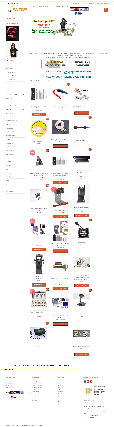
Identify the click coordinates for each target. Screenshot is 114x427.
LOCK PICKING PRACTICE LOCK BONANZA (60, 316)
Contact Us (33, 6)
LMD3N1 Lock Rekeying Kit (38, 312)
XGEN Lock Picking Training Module (59, 244)
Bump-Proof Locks (10, 72)
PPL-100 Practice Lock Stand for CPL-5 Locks (81, 208)
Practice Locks (9, 143)
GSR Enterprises (10, 154)
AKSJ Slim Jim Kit (81, 172)
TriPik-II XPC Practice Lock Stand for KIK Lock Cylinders (38, 174)
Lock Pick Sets (9, 117)
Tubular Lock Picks (10, 147)
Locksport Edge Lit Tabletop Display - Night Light (38, 209)
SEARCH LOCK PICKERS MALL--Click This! (68, 77)
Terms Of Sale (43, 6)
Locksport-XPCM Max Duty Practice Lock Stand (38, 277)
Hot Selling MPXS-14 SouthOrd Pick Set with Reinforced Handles (59, 174)
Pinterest (88, 381)
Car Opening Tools (10, 79)
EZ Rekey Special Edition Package (60, 139)
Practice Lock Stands (11, 132)
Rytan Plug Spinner (81, 140)
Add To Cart (68, 84)
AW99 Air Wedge (81, 242)
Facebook (85, 381)
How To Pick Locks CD (38, 141)
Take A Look (68, 73)
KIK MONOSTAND (81, 313)
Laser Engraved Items (11, 68)
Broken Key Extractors (11, 76)
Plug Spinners (9, 128)
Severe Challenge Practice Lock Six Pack (81, 347)
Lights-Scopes (9, 113)
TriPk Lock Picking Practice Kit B (59, 210)
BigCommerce (40, 425)
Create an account (104, 3)
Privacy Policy (55, 6)
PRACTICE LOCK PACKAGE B (81, 107)
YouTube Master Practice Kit (38, 242)
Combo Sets (9, 83)
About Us (65, 6)
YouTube (91, 381)
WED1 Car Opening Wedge (60, 107)
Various (8, 180)
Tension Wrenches (10, 135)
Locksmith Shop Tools (11, 120)
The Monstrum (38, 346)
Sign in (97, 3)
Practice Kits (9, 139)
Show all (34, 402)
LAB (7, 169)
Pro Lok (8, 176)
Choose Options (39, 114)
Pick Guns (8, 124)
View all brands (10, 191)
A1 (6, 184)
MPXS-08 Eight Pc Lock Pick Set (38, 107)
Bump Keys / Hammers (12, 94)
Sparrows (8, 165)
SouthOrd (8, 161)
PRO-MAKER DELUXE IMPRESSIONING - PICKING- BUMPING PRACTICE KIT (81, 277)
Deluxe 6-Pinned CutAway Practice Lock (60, 279)
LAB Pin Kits (9, 109)
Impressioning (9, 102)
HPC (7, 158)
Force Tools (9, 98)
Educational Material (11, 90)
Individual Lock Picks (11, 105)
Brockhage (8, 173)
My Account (91, 3)
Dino (7, 188)
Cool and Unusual (10, 87)
